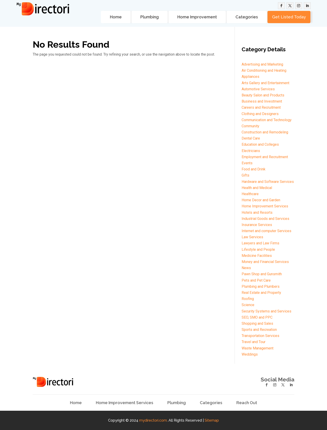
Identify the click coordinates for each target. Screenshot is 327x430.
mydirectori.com (153, 420)
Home (116, 17)
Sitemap (212, 420)
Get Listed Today (289, 17)
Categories (246, 17)
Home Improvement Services (124, 402)
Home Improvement (197, 17)
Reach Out (246, 402)
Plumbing (149, 17)
